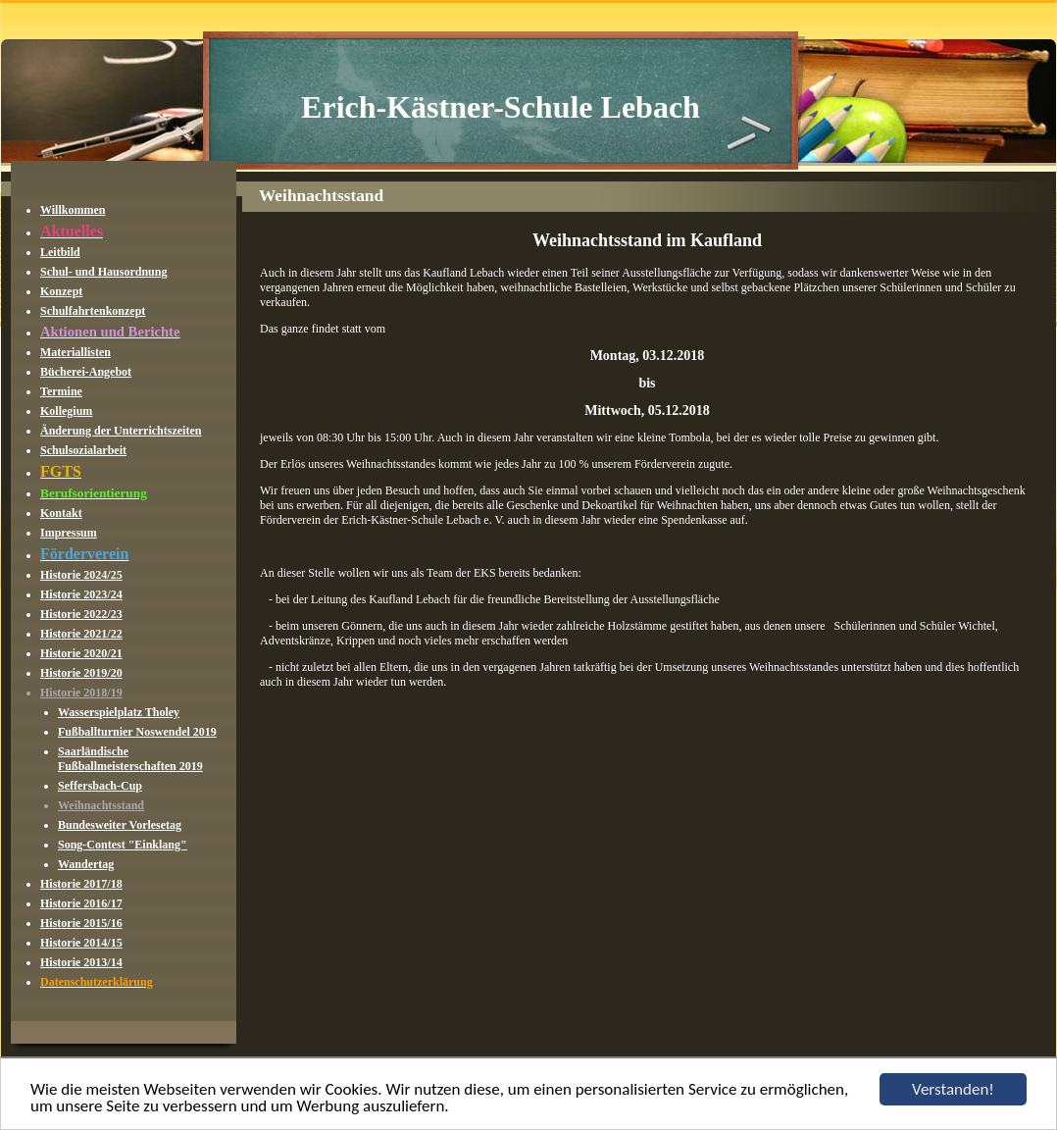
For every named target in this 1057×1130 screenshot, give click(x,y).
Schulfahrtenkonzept (92, 311)
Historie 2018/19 (81, 692)
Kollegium (66, 411)
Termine (61, 391)
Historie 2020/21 (81, 653)
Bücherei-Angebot (85, 372)
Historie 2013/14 (81, 962)
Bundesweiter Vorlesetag (119, 825)
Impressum (68, 532)
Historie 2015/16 (81, 923)
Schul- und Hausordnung (103, 272)
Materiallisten (75, 352)
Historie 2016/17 (81, 903)
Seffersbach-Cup (100, 786)
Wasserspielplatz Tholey (118, 712)
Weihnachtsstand (101, 805)
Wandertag (86, 864)
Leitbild (60, 252)
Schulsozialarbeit (83, 450)
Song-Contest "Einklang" (122, 844)
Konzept (61, 291)
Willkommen (72, 210)
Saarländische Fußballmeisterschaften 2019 (130, 759)
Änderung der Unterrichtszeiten (120, 430)
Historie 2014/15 (81, 943)
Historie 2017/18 (81, 884)
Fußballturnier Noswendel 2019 (137, 732)
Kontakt (61, 513)
